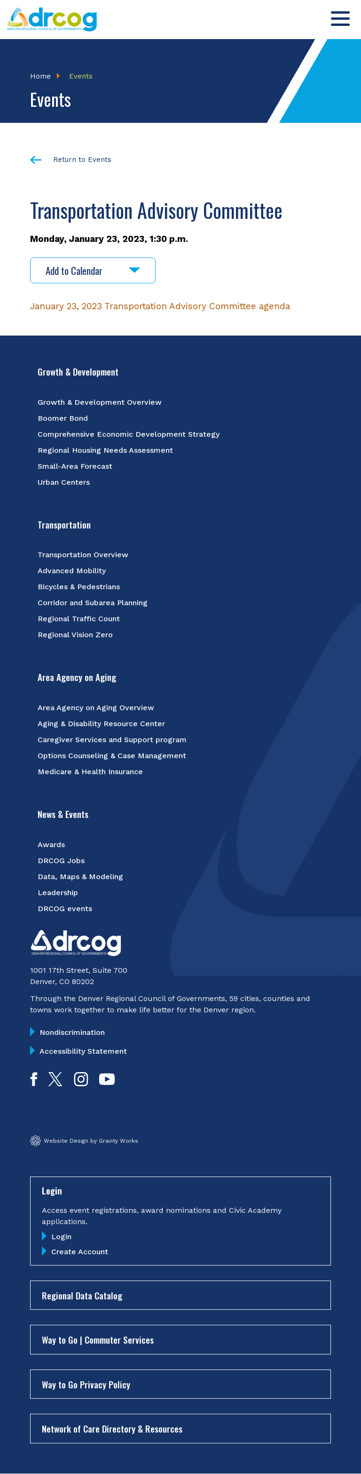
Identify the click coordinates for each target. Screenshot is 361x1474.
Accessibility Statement (83, 1051)
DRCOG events (65, 908)
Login (61, 1236)
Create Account (79, 1251)
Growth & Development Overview (100, 402)
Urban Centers (64, 482)
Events (81, 76)
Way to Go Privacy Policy (86, 1384)
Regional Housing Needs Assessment (105, 450)
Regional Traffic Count (79, 618)
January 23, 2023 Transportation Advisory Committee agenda (160, 306)
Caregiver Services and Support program (112, 739)
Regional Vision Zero (75, 634)
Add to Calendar (93, 270)
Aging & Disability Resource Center (101, 723)
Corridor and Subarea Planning (93, 602)
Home (40, 76)
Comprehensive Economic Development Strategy (129, 434)
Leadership (58, 892)
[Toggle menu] (340, 18)
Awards (51, 844)
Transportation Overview (83, 554)
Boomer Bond (63, 418)
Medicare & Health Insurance (90, 771)
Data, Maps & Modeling (80, 876)
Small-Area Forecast (75, 466)
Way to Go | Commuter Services (98, 1339)
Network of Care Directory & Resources (112, 1428)
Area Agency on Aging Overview (96, 707)
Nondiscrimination (72, 1032)
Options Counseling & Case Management (112, 755)
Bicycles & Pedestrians (79, 586)
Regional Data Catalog (82, 1295)
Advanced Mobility (72, 570)
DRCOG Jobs (61, 860)
